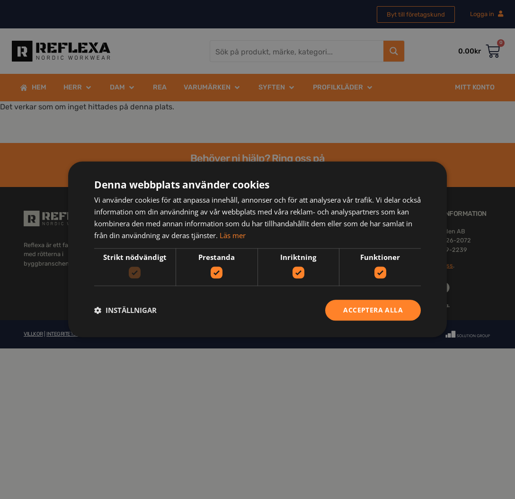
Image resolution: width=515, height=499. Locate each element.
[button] (125, 310)
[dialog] (257, 249)
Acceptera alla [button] (373, 309)
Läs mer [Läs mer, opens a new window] (233, 235)
